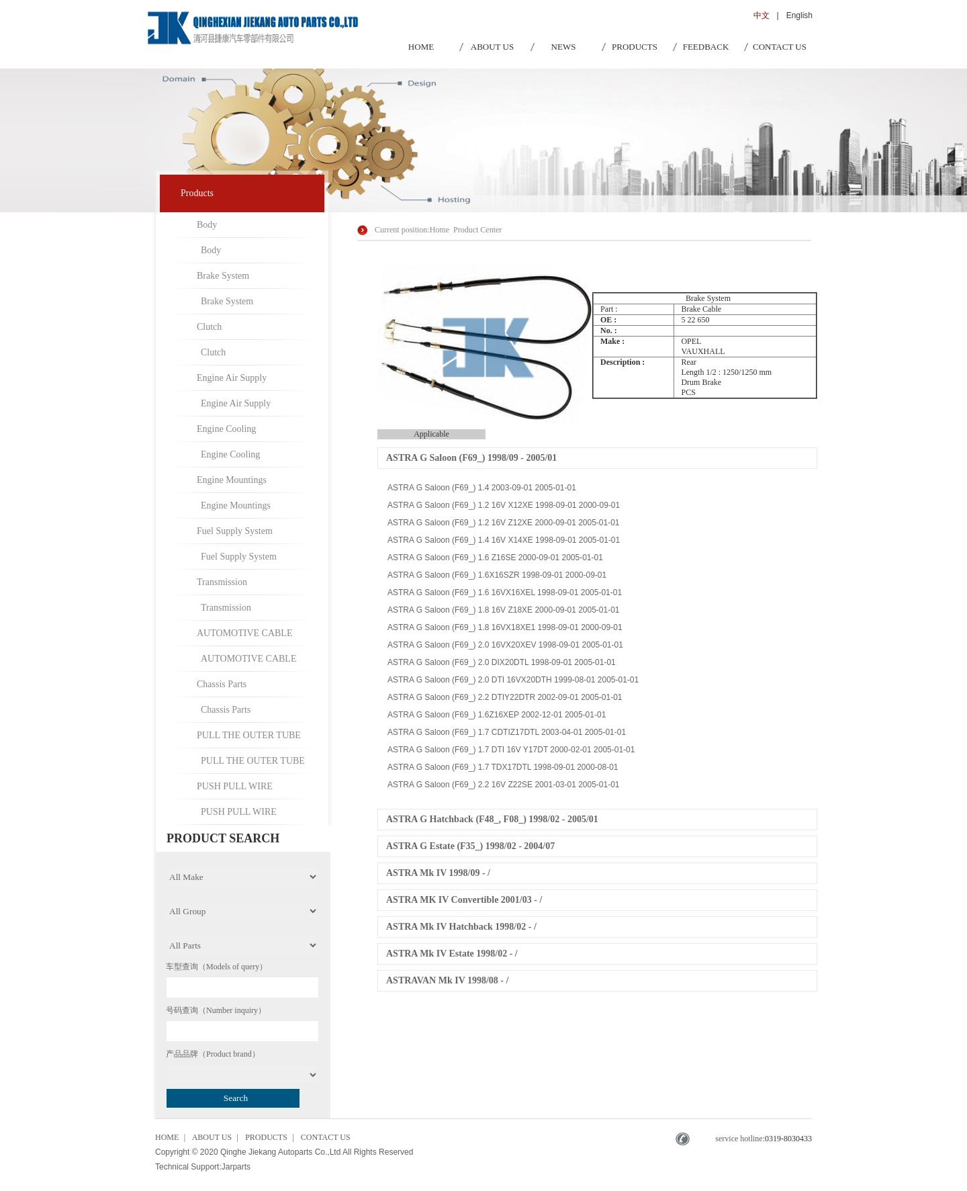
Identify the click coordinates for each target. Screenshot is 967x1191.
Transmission (222, 582)
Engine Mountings (232, 480)
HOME (421, 47)
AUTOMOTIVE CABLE (244, 633)
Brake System (223, 276)
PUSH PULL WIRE (235, 786)
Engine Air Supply (232, 378)
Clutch (209, 327)
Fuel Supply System (235, 531)
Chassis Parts (221, 684)
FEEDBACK (706, 47)
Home (439, 229)
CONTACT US (780, 47)
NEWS (563, 47)
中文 (761, 15)
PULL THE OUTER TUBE (249, 735)
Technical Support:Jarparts (202, 1167)
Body (207, 225)
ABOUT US (492, 47)
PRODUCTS (634, 47)
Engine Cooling (226, 429)
